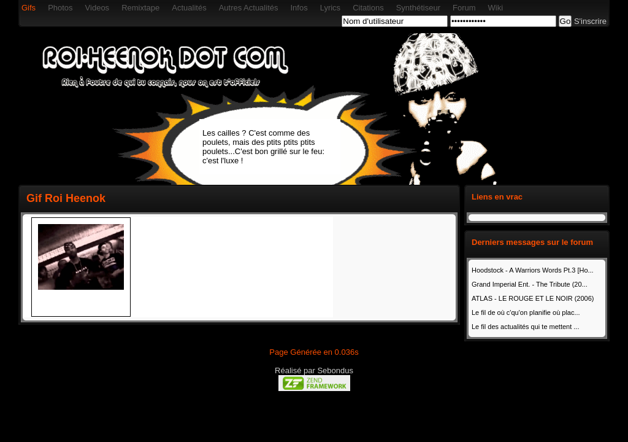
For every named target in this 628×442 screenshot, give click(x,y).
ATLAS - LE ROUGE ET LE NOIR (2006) (533, 298)
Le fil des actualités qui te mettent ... (525, 326)
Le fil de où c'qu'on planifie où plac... (526, 312)
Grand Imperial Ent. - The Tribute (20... (530, 284)
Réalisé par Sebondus (314, 370)
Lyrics (330, 7)
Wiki (496, 7)
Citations (368, 7)
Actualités (189, 7)
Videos (97, 7)
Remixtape (140, 7)
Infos (298, 7)
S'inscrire (590, 21)
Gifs (28, 7)
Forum (464, 7)
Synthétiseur (418, 7)
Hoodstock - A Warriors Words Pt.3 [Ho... (533, 270)
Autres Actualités (248, 7)
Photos (60, 7)
